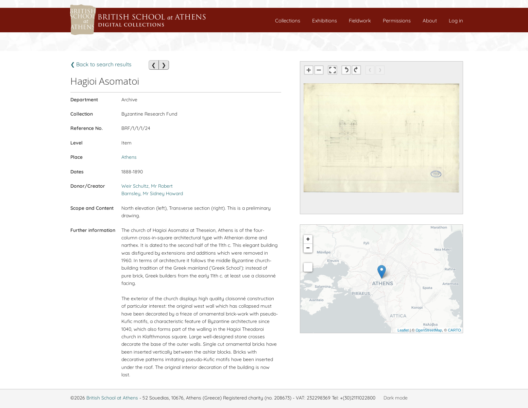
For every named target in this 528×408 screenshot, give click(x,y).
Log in (456, 20)
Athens (129, 157)
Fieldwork (360, 20)
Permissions (397, 20)
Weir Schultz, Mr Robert (147, 186)
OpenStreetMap (428, 330)
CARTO (454, 330)
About (430, 20)
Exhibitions (324, 20)
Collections (287, 20)
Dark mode (396, 398)
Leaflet (403, 330)
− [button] (308, 248)
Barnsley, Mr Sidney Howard (152, 193)
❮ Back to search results (101, 64)
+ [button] (308, 239)
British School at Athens (112, 398)
